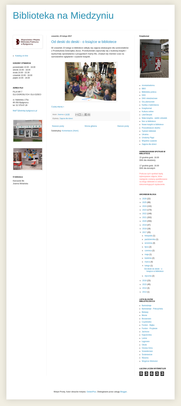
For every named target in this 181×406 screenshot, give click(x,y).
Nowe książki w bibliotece (153, 124)
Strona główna (91, 126)
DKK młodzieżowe (149, 98)
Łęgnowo (146, 341)
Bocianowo (146, 319)
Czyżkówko (147, 322)
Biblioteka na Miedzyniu (63, 15)
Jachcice (145, 332)
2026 (144, 199)
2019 (144, 225)
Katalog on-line (21, 56)
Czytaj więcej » (57, 107)
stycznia (148, 276)
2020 (144, 221)
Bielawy (145, 312)
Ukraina (145, 134)
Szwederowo (147, 351)
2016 (144, 280)
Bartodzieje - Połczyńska (152, 309)
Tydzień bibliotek (149, 131)
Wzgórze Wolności (150, 361)
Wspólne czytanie (149, 141)
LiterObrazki (147, 115)
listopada (149, 236)
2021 (144, 217)
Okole (144, 345)
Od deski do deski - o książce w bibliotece (83, 42)
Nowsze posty (58, 126)
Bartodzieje (146, 305)
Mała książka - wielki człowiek (154, 118)
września (149, 243)
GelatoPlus (91, 392)
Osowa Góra (147, 348)
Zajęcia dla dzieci (66, 118)
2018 (144, 229)
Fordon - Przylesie (149, 328)
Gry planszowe (148, 102)
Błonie (144, 315)
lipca (147, 247)
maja (147, 254)
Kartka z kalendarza (150, 105)
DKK (144, 95)
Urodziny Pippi (148, 138)
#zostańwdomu (148, 85)
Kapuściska (147, 335)
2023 (144, 210)
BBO (144, 88)
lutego (147, 266)
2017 (144, 232)
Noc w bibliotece (149, 121)
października (150, 239)
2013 (144, 292)
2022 (144, 213)
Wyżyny (145, 358)
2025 (144, 202)
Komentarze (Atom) (70, 131)
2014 (144, 288)
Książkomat (147, 108)
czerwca (148, 250)
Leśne (144, 338)
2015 (144, 284)
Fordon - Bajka (148, 325)
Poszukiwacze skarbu (151, 128)
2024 (144, 206)
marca (148, 262)
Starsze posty (123, 126)
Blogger (123, 392)
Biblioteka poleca (149, 92)
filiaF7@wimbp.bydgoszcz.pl (25, 111)
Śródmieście (147, 354)
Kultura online (147, 111)
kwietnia (148, 258)
